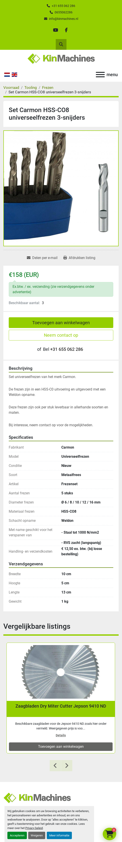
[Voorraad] (11, 87)
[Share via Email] (42, 258)
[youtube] (55, 30)
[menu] (100, 74)
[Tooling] (30, 87)
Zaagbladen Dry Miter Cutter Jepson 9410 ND (60, 706)
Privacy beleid (34, 828)
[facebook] (66, 30)
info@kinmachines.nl (63, 19)
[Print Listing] (79, 258)
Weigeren (37, 835)
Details (61, 735)
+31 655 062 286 (63, 6)
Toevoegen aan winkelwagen (61, 322)
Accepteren (17, 835)
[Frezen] (47, 87)
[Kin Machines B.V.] (37, 797)
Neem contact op (61, 335)
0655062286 (64, 12)
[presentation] (55, 765)
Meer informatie (59, 835)
